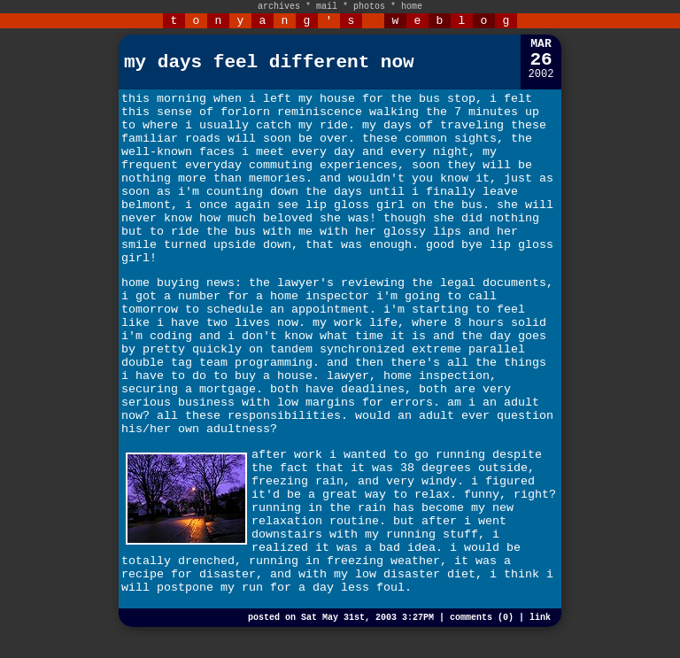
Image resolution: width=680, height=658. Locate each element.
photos (369, 7)
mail (326, 7)
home (411, 7)
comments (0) (482, 618)
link (540, 618)
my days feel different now (269, 62)
